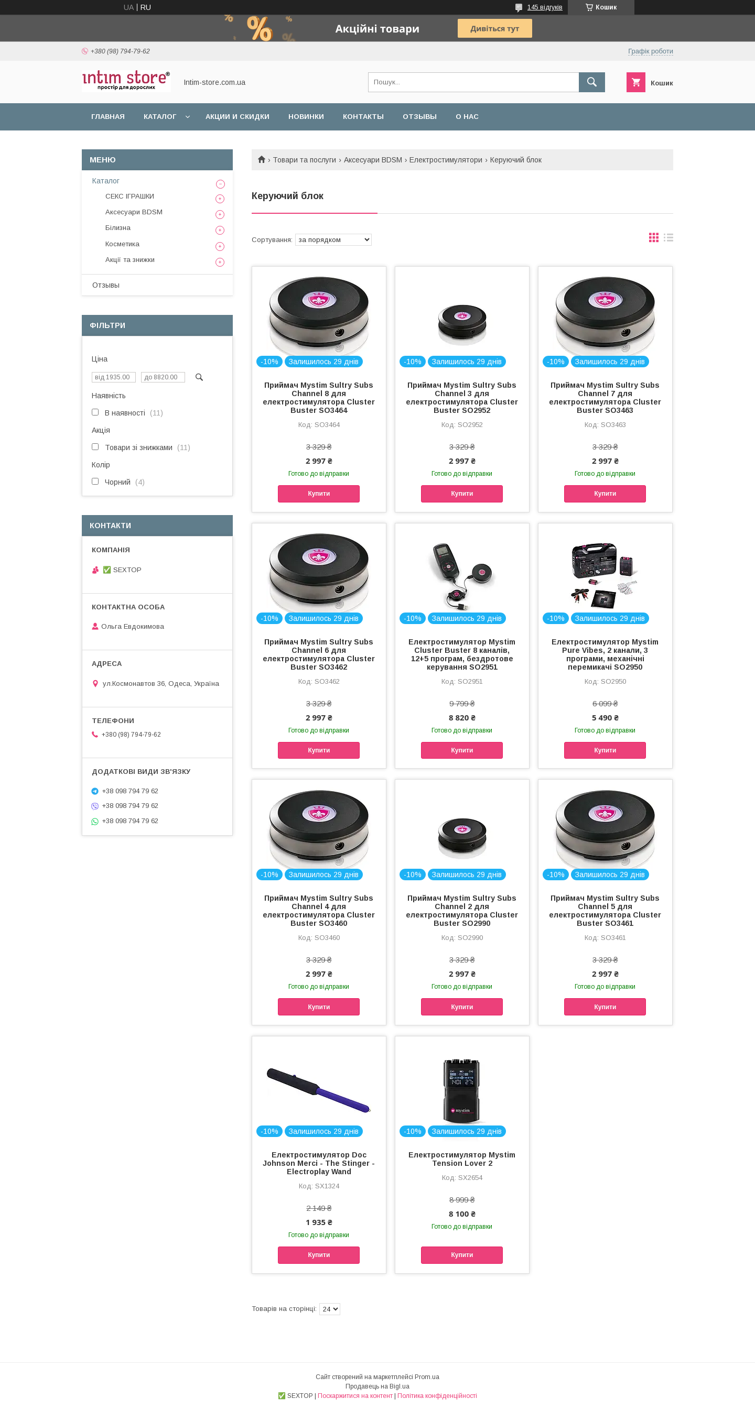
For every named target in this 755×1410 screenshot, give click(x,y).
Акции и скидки (237, 117)
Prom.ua (427, 1377)
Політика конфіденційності (437, 1396)
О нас (467, 117)
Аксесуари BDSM (373, 160)
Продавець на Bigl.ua (377, 1386)
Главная (108, 117)
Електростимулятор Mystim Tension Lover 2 (461, 1159)
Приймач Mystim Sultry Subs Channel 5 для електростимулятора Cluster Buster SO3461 (605, 910)
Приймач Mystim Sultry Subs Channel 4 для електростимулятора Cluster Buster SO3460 (319, 910)
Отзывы (420, 117)
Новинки (306, 117)
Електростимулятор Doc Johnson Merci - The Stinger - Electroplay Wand (319, 1163)
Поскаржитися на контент (355, 1396)
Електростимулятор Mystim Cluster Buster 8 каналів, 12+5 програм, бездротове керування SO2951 (461, 654)
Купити (319, 493)
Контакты (363, 117)
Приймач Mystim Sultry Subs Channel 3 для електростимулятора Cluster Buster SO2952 (462, 397)
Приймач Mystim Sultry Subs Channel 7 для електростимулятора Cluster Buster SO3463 (605, 397)
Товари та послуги (304, 160)
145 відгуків (545, 7)
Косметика (122, 244)
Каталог (160, 117)
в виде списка (668, 240)
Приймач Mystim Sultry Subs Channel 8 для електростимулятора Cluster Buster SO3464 (319, 397)
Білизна (118, 228)
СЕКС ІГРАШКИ (129, 196)
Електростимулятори (445, 160)
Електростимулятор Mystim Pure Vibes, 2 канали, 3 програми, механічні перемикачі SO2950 (605, 654)
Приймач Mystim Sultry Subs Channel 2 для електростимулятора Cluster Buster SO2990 (462, 910)
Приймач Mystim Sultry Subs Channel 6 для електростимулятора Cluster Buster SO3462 (319, 654)
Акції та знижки (130, 260)
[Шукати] (592, 82)
